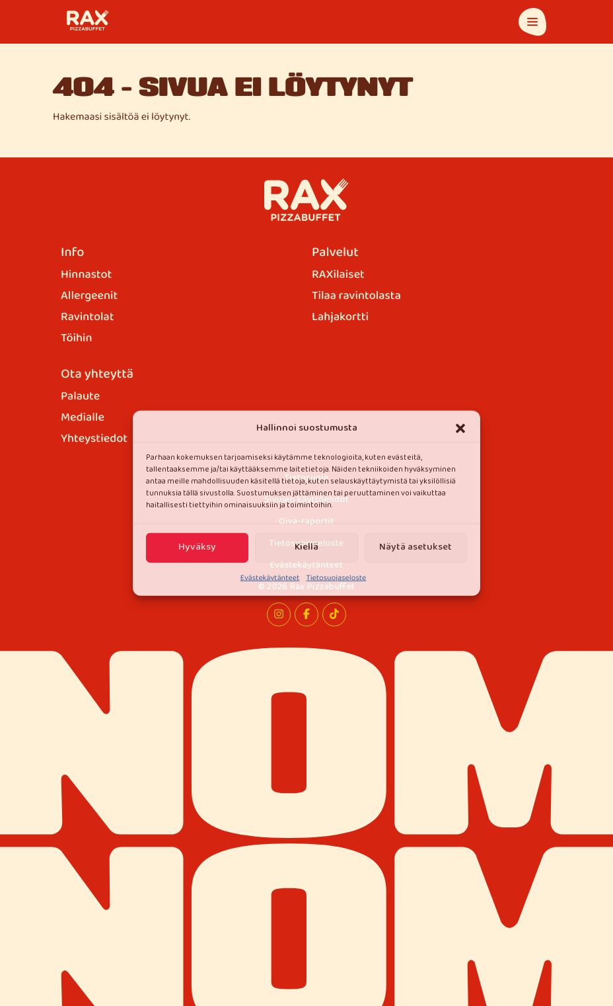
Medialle (82, 418)
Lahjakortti (340, 317)
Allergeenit (89, 296)
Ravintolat (87, 317)
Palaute (80, 396)
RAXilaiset (338, 275)
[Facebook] (306, 614)
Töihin (76, 338)
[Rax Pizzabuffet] (306, 200)
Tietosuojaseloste (336, 578)
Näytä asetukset (415, 547)
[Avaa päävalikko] (532, 22)
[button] (460, 428)
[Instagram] (279, 614)
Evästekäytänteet (270, 578)
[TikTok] (334, 614)
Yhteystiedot (94, 439)
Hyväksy (197, 547)
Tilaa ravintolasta (356, 296)
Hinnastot (86, 275)
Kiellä (306, 547)
